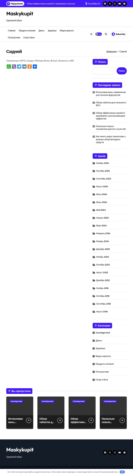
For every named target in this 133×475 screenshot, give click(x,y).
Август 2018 (102, 311)
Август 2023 (102, 272)
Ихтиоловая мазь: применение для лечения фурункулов (111, 93)
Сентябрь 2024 (103, 178)
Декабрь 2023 (103, 249)
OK (122, 472)
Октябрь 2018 (102, 296)
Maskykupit (20, 13)
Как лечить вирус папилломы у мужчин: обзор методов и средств (111, 139)
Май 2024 (101, 210)
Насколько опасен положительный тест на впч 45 (111, 127)
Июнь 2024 (101, 202)
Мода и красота (67, 30)
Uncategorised (103, 332)
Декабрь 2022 (103, 280)
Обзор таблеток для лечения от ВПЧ (111, 104)
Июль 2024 (101, 194)
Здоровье (52, 30)
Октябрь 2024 (103, 171)
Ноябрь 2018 (102, 288)
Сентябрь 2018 (103, 303)
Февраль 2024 (103, 233)
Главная (11, 30)
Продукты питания (27, 30)
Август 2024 (102, 186)
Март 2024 (101, 225)
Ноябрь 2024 (102, 163)
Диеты (41, 30)
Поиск (100, 62)
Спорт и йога (29, 37)
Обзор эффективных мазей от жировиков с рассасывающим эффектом (110, 116)
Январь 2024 (102, 241)
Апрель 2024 (102, 217)
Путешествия (14, 37)
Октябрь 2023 (103, 264)
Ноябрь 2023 (102, 257)
